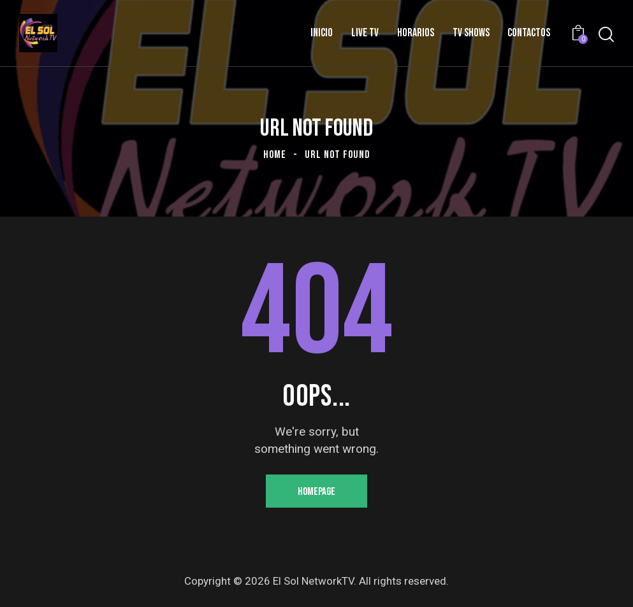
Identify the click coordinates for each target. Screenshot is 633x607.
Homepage (316, 491)
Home (274, 154)
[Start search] (606, 35)
